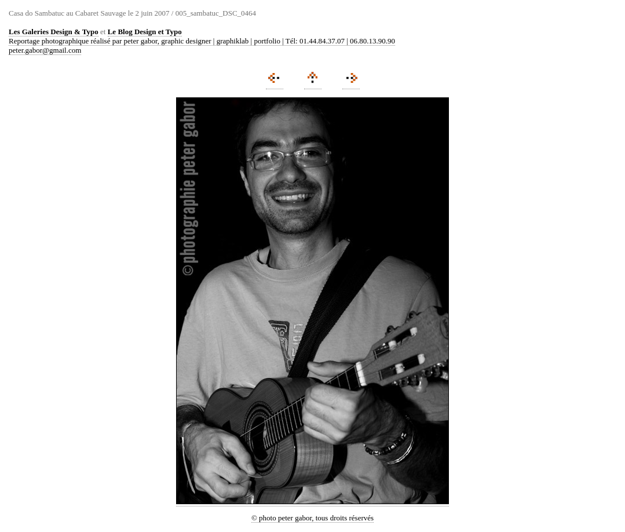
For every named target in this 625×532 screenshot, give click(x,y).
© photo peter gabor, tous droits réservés (312, 517)
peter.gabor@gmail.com (45, 50)
